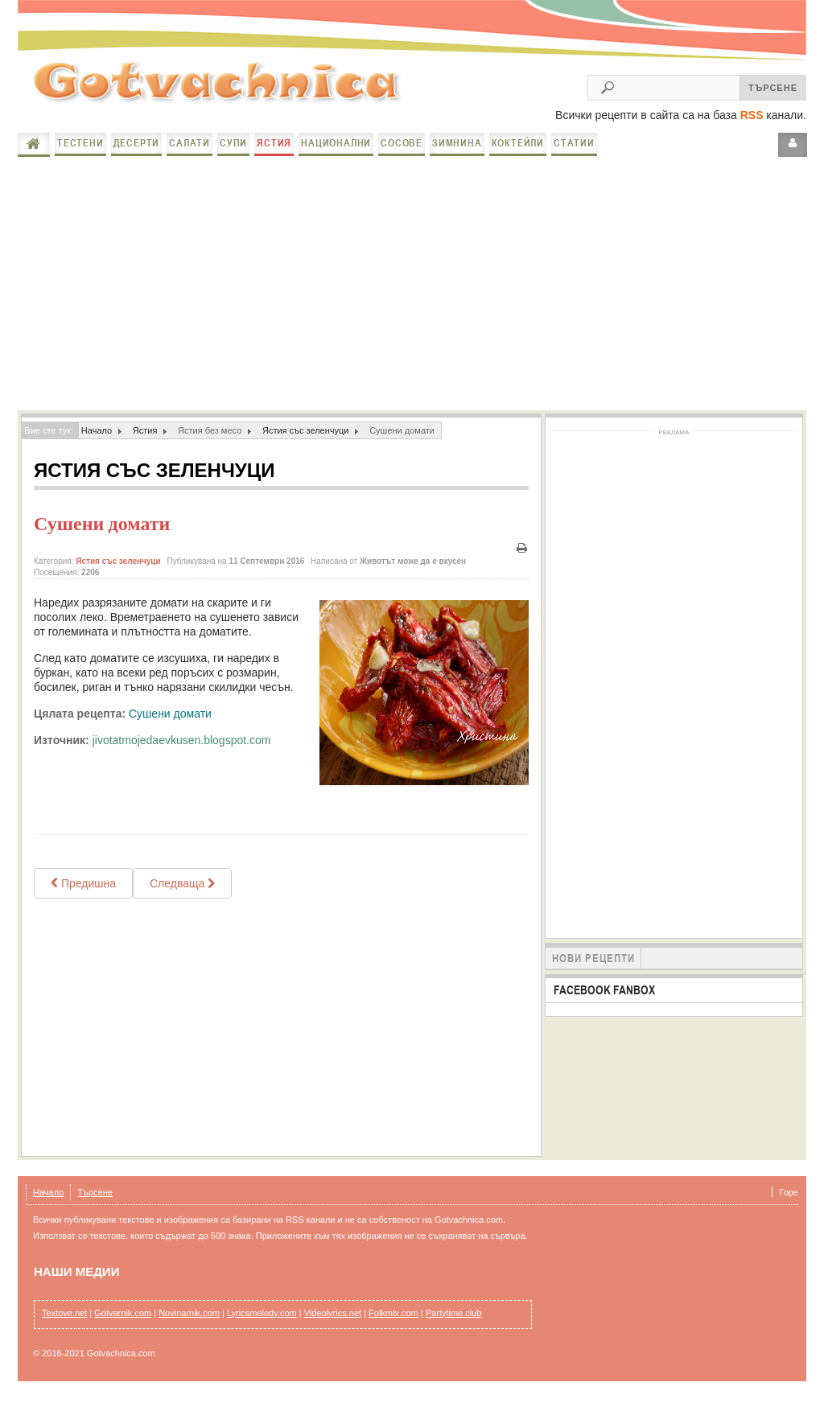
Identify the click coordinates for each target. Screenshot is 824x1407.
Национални (336, 152)
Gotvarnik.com (122, 1322)
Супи (233, 152)
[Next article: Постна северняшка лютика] (182, 893)
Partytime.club (454, 1322)
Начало (34, 153)
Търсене (95, 1202)
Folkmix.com (393, 1322)
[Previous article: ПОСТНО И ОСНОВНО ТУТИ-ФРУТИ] (83, 893)
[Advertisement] (412, 291)
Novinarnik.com (189, 1322)
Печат (522, 558)
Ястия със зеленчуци (305, 440)
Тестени (80, 152)
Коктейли (518, 152)
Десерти (136, 152)
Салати (189, 152)
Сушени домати (102, 533)
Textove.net (64, 1322)
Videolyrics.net (332, 1322)
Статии (574, 152)
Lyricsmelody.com (262, 1322)
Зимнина (457, 152)
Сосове (401, 152)
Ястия (274, 152)
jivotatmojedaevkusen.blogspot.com (182, 749)
